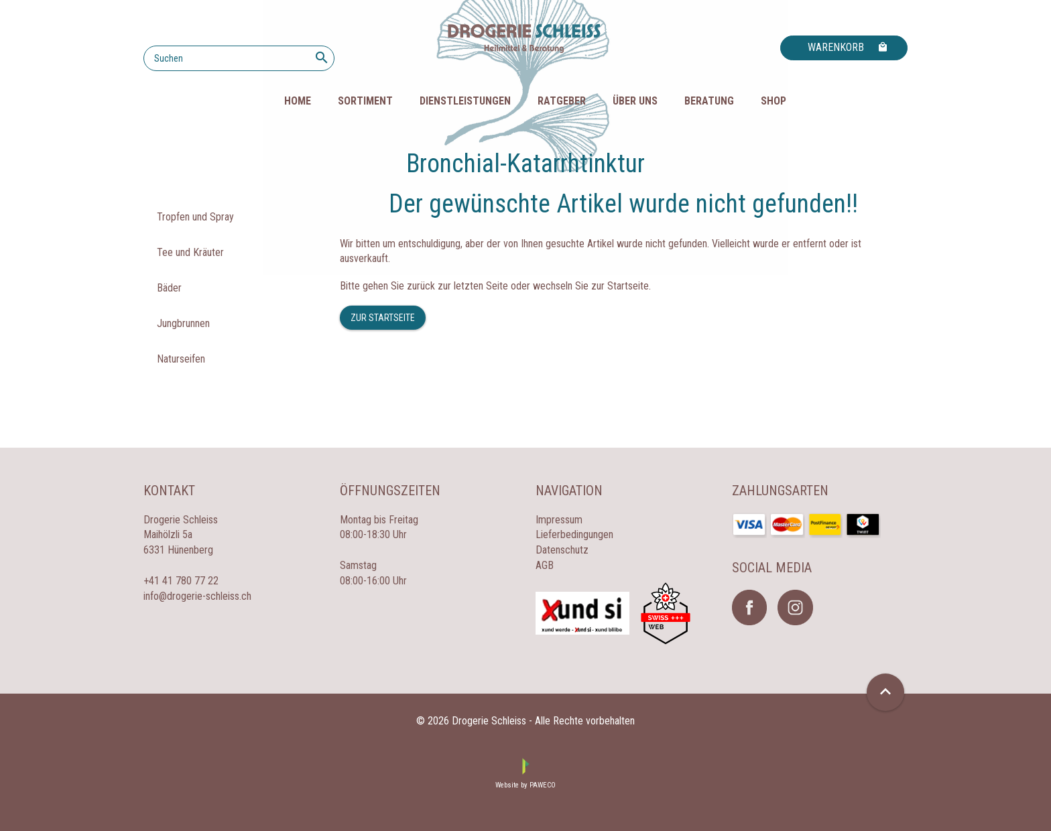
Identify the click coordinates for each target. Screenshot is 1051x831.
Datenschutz (562, 550)
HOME (297, 100)
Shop (773, 100)
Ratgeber (562, 100)
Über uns (635, 100)
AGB (545, 565)
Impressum (559, 519)
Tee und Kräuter (190, 252)
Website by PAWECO (525, 785)
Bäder (169, 287)
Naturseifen (181, 359)
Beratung (709, 100)
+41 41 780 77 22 (181, 580)
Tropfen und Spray (195, 216)
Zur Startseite (383, 317)
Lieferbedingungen (574, 534)
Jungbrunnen (183, 323)
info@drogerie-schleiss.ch (197, 596)
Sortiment (365, 100)
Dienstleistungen (465, 100)
